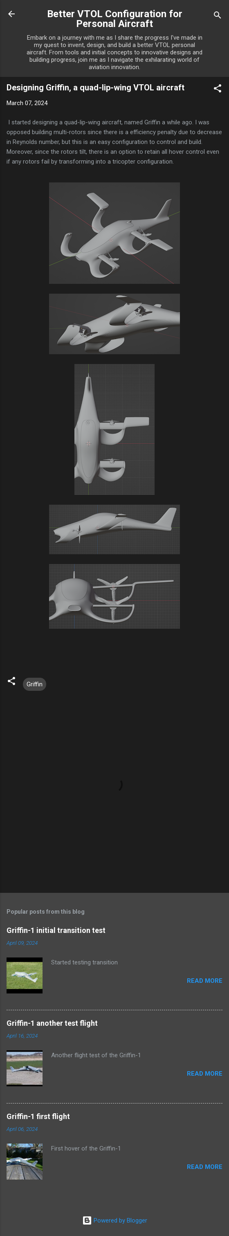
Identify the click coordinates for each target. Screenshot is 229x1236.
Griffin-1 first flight (38, 1116)
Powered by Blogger (114, 1220)
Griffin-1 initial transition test (56, 930)
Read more (204, 980)
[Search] (217, 16)
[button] (217, 89)
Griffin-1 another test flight (52, 1023)
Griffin (35, 684)
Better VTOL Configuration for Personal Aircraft (114, 18)
